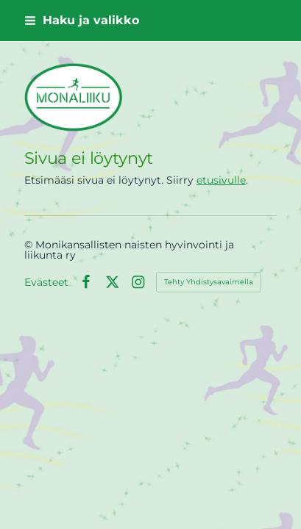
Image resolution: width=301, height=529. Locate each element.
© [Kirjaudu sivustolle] (29, 244)
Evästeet (46, 282)
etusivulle (221, 180)
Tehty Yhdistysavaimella (208, 282)
